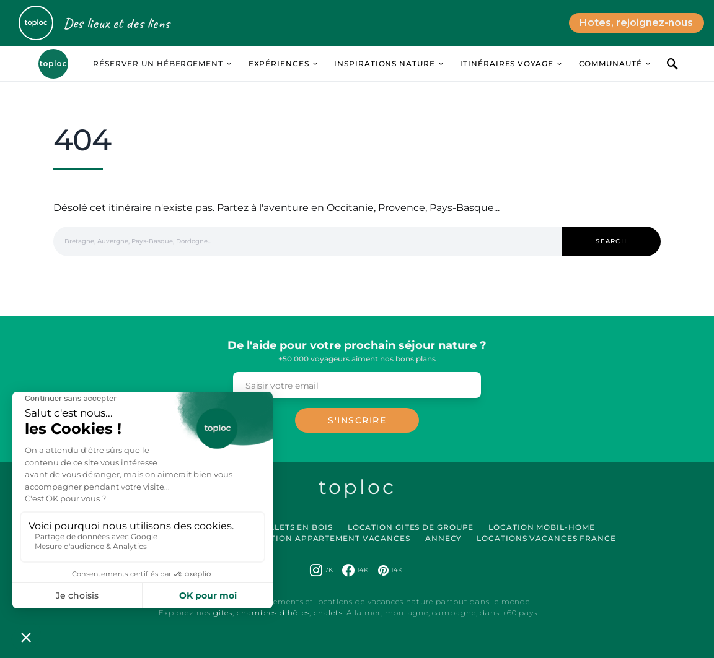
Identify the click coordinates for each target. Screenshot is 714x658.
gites (223, 612)
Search (611, 241)
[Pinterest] (390, 570)
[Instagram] (321, 570)
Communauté (610, 63)
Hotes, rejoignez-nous (636, 22)
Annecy (443, 538)
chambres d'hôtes (273, 612)
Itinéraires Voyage (506, 63)
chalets (328, 612)
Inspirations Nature (384, 63)
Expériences (279, 63)
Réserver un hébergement (158, 63)
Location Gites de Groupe (411, 527)
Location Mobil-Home (541, 527)
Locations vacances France (546, 538)
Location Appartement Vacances (328, 538)
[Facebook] (355, 570)
